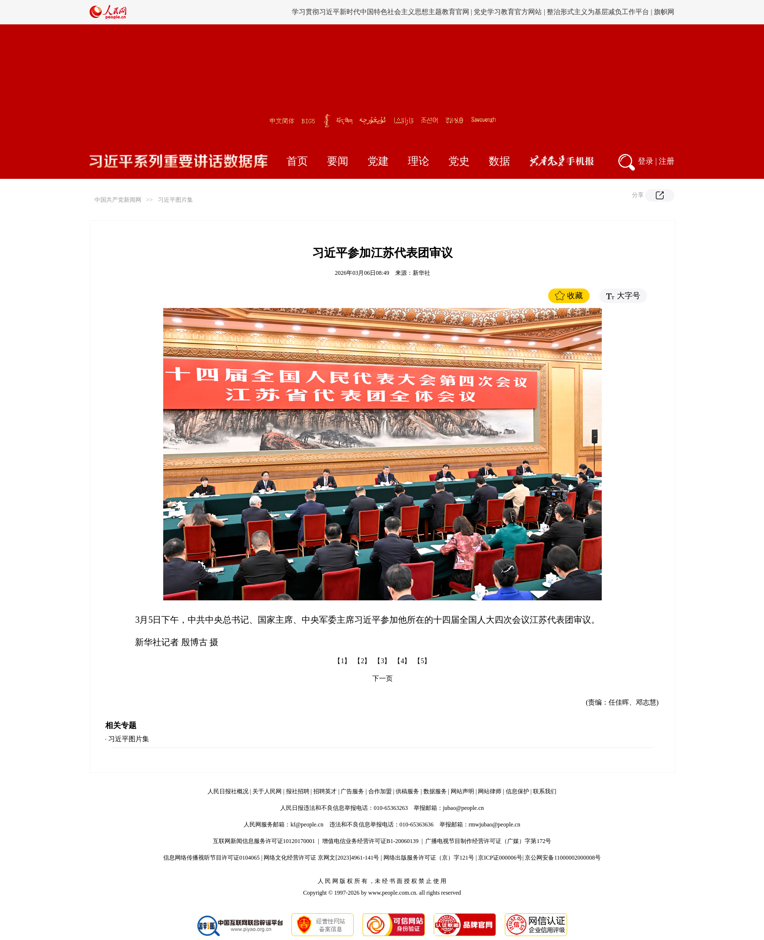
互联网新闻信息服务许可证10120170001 (264, 841)
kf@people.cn (306, 824)
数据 (499, 161)
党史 (459, 161)
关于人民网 (267, 791)
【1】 (342, 661)
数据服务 (435, 791)
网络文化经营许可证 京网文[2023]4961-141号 (321, 857)
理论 (418, 161)
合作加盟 (380, 791)
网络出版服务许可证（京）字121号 (428, 857)
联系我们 (544, 791)
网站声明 (462, 791)
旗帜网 (664, 12)
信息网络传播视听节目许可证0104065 (211, 857)
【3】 (382, 661)
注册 (666, 161)
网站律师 (489, 791)
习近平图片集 (175, 199)
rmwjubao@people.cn (494, 824)
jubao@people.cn (463, 808)
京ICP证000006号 (500, 857)
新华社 (421, 272)
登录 (645, 161)
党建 (378, 161)
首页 (297, 161)
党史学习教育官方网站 (509, 12)
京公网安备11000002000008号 (563, 857)
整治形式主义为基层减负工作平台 (598, 12)
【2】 (362, 661)
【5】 (422, 661)
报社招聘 (297, 791)
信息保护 (517, 791)
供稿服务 (407, 791)
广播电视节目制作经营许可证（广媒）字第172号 (488, 841)
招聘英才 (325, 791)
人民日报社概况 (228, 791)
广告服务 (352, 791)
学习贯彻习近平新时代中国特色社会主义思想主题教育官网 (380, 12)
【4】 (402, 661)
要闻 (337, 161)
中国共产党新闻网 (118, 199)
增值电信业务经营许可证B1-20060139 (370, 841)
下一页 (382, 678)
